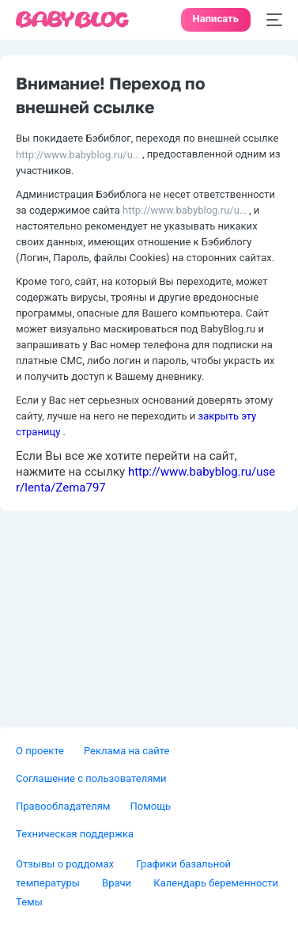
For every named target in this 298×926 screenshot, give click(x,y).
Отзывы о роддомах (66, 864)
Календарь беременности (215, 883)
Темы (29, 902)
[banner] (73, 20)
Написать (216, 19)
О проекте (40, 751)
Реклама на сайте (126, 751)
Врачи (118, 883)
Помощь (150, 806)
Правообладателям (63, 806)
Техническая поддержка (75, 834)
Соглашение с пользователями (91, 778)
